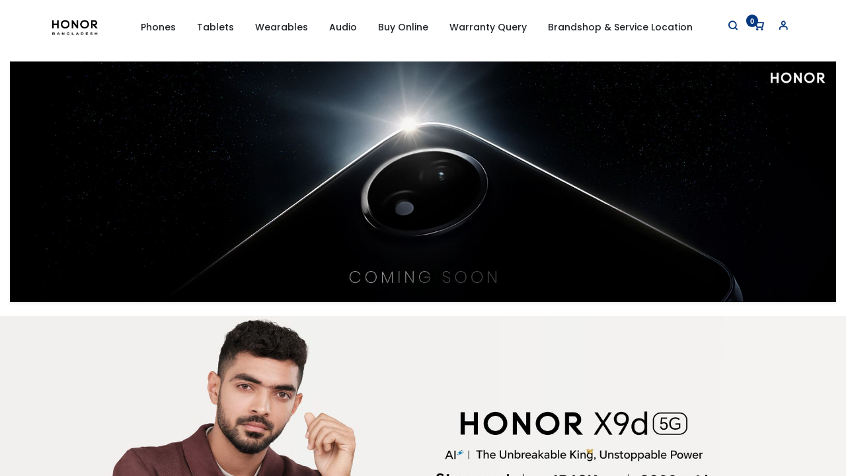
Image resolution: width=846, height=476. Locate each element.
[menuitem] (403, 28)
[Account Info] (783, 25)
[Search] (733, 25)
